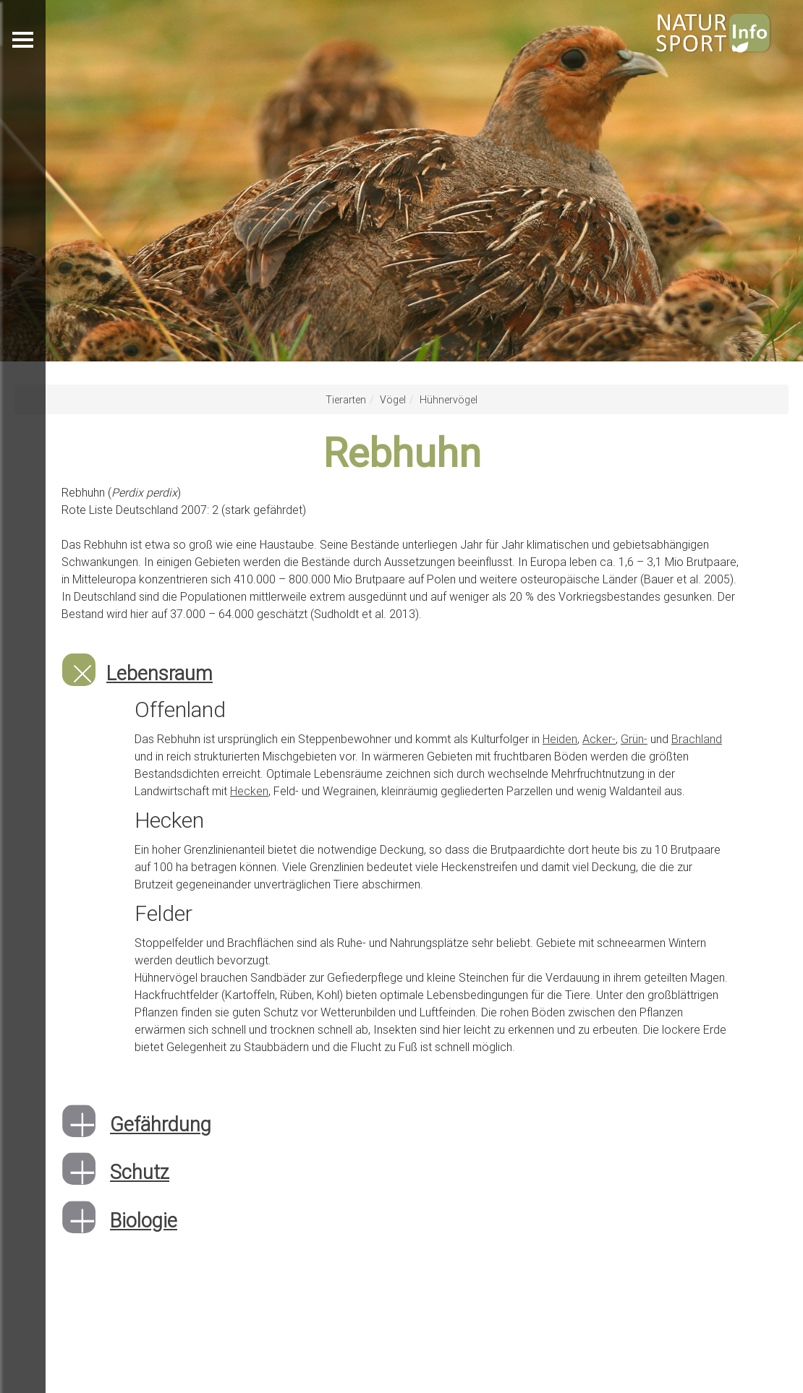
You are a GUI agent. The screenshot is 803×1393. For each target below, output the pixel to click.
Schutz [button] (139, 1172)
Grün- (634, 739)
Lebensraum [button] (159, 673)
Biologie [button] (143, 1221)
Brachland (696, 739)
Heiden (560, 739)
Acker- (599, 739)
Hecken (249, 791)
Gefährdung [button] (160, 1124)
